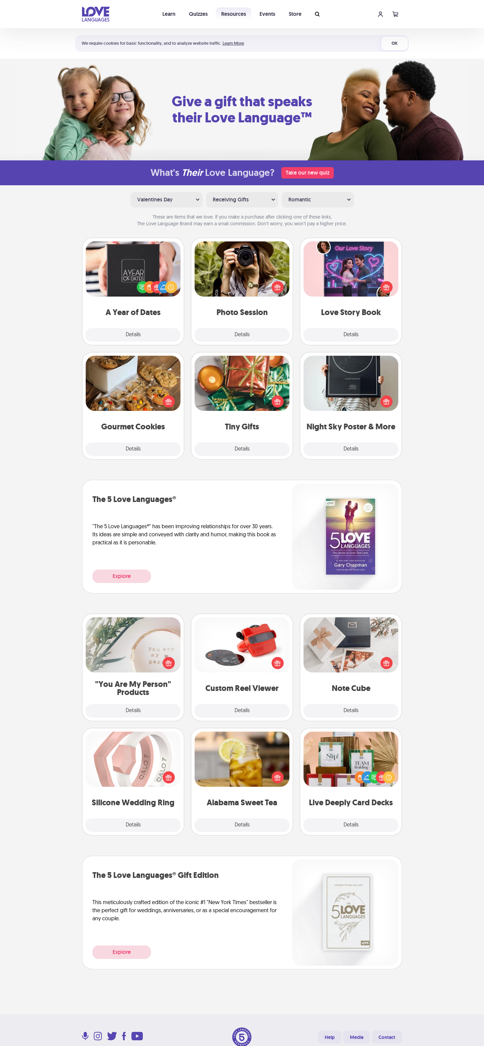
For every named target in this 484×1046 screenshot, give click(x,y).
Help (330, 1037)
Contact (386, 1037)
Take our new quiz (307, 172)
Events (267, 13)
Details (133, 335)
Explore (122, 576)
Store (295, 13)
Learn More (233, 43)
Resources (233, 13)
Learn (168, 13)
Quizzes (198, 13)
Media (356, 1037)
